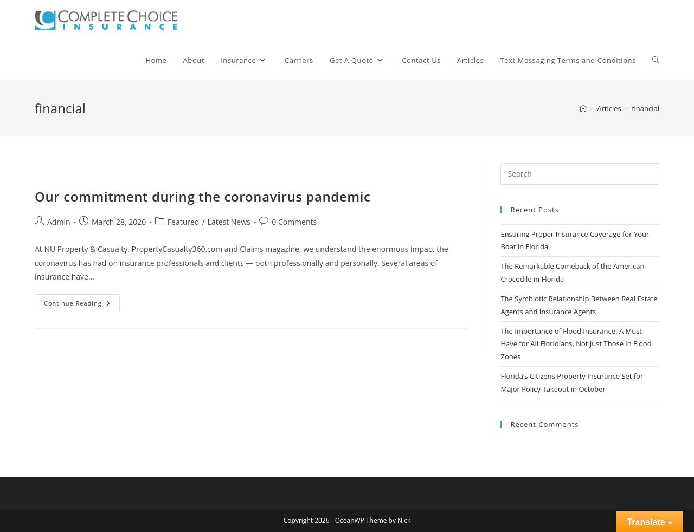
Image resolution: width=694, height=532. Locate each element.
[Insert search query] (579, 174)
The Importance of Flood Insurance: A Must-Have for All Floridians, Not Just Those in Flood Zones (575, 343)
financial (645, 108)
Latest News (229, 222)
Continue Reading (82, 305)
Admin (58, 222)
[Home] (583, 108)
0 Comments (294, 222)
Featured (184, 222)
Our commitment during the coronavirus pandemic (203, 196)
